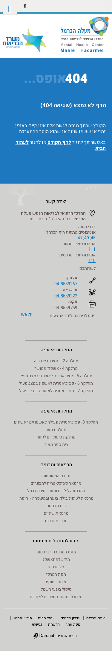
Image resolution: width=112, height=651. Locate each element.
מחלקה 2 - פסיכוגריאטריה (56, 361)
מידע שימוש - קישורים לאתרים (56, 597)
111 (92, 249)
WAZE (27, 315)
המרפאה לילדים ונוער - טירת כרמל (56, 491)
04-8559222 (65, 296)
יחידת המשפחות (56, 476)
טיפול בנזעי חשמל (56, 589)
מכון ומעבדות (56, 521)
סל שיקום (56, 567)
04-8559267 (65, 284)
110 (92, 261)
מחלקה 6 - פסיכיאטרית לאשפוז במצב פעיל (56, 383)
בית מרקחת (56, 506)
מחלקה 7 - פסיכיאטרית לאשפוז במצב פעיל (56, 391)
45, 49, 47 (87, 238)
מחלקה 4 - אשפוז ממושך (56, 368)
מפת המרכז (56, 574)
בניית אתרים (66, 635)
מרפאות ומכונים (56, 464)
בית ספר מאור (56, 444)
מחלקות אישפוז (56, 349)
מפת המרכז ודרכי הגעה (56, 552)
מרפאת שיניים (56, 513)
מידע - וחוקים (56, 582)
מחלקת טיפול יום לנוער (56, 437)
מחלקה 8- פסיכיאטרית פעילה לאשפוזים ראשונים (56, 422)
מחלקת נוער (56, 430)
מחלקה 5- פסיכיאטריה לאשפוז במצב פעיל (56, 376)
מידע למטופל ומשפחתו (56, 540)
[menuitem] (95, 618)
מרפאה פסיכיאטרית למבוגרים (56, 483)
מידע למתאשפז (56, 559)
